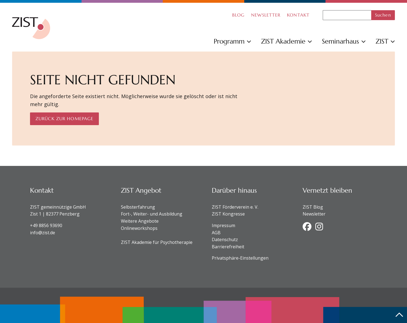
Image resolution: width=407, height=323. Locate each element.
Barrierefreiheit (228, 247)
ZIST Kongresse (228, 214)
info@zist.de (42, 233)
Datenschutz (225, 239)
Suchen (383, 15)
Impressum (223, 225)
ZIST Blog (313, 207)
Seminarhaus (344, 41)
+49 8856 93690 (46, 225)
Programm (232, 41)
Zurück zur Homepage (64, 118)
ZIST (385, 41)
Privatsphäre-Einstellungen (240, 258)
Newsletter (314, 214)
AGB (216, 233)
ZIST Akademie (286, 41)
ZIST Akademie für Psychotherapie (156, 242)
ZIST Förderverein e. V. (235, 207)
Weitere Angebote (140, 221)
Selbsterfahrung (138, 207)
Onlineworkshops (139, 228)
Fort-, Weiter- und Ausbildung (151, 214)
